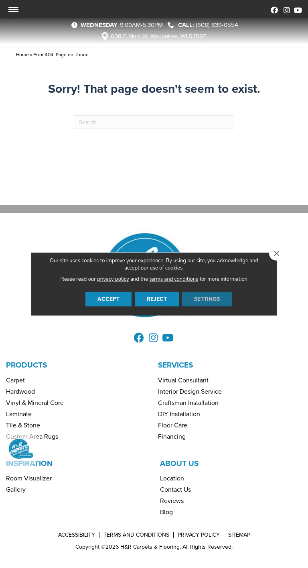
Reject (157, 299)
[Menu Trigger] (13, 9)
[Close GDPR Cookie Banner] (276, 253)
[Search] (154, 122)
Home (22, 54)
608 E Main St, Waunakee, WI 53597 (158, 36)
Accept (108, 299)
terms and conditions (174, 279)
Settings (207, 299)
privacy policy (113, 279)
